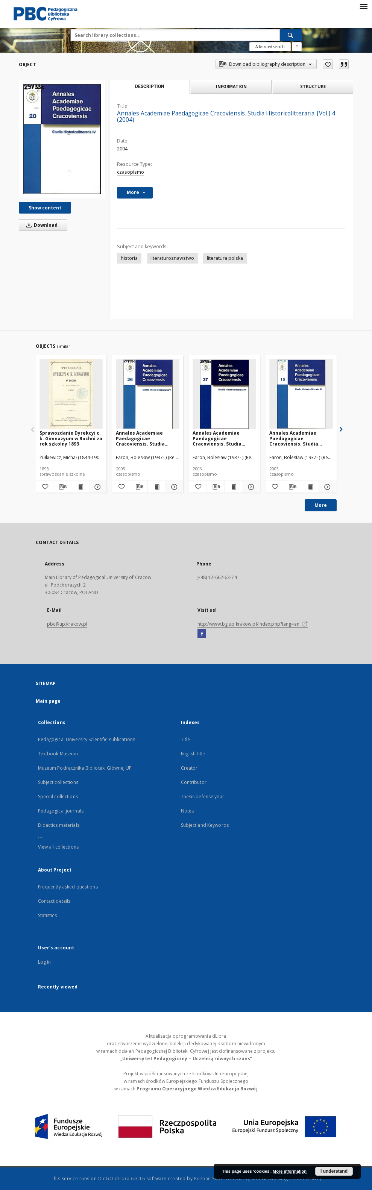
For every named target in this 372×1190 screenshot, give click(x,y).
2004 (122, 149)
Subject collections (58, 782)
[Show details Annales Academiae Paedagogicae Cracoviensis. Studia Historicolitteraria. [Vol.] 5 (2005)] (173, 487)
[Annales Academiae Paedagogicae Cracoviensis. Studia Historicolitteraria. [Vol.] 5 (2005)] (147, 394)
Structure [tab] (313, 86)
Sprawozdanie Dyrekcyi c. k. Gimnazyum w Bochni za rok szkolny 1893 (70, 438)
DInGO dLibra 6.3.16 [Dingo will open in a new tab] (121, 1178)
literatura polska (225, 258)
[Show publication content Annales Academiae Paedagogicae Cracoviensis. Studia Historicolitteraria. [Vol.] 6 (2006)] (233, 487)
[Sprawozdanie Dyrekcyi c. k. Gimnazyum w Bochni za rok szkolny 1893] (71, 394)
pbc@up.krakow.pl (67, 624)
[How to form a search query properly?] (297, 46)
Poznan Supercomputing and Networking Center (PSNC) (257, 1178)
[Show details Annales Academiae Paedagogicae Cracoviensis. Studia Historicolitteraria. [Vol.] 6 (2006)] (249, 487)
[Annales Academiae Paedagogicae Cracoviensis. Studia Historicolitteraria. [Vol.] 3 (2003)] (301, 394)
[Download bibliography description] (62, 487)
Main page (48, 701)
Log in (44, 962)
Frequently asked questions (68, 887)
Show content (45, 208)
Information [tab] (231, 86)
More (320, 505)
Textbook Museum (58, 753)
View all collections (58, 847)
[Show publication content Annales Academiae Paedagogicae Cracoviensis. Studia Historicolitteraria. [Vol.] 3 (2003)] (310, 487)
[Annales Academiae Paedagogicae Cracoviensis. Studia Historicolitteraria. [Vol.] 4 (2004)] (62, 139)
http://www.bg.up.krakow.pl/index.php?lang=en (252, 624)
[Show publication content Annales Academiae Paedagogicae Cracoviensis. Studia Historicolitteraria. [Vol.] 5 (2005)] (156, 487)
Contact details (54, 901)
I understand (334, 1171)
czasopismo (130, 172)
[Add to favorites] (328, 64)
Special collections (58, 796)
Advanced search (270, 46)
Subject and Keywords (205, 825)
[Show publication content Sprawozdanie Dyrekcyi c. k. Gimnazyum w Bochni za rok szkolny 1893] (79, 487)
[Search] (291, 35)
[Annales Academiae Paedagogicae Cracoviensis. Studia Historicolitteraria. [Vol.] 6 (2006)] (224, 394)
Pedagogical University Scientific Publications (86, 739)
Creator (189, 768)
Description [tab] (149, 86)
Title (185, 739)
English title (193, 753)
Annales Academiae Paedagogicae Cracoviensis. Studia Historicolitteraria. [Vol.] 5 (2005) (146, 438)
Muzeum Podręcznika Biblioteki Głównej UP (85, 768)
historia (129, 258)
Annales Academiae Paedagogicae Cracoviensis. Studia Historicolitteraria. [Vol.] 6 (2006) (222, 438)
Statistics (47, 915)
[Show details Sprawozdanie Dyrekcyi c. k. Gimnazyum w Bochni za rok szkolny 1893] (96, 487)
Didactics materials (58, 825)
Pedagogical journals (61, 811)
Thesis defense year (202, 796)
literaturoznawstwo (172, 258)
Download (41, 225)
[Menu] (363, 6)
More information (290, 1171)
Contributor (193, 782)
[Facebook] (201, 634)
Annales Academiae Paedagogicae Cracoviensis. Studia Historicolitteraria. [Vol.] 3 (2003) (299, 438)
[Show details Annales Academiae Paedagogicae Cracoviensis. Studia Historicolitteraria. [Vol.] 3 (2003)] (326, 487)
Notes (187, 811)
